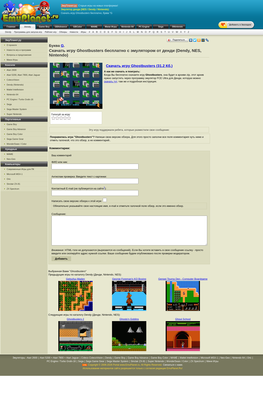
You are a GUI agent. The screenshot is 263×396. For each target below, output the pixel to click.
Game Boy (44, 26)
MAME (94, 26)
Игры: (84, 32)
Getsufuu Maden (75, 284)
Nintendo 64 (127, 26)
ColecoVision (13, 80)
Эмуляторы (19, 363)
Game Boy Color (15, 134)
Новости (74, 32)
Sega (160, 26)
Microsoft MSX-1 (15, 174)
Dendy (27, 26)
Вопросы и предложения (19, 55)
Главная (11, 26)
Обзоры (63, 32)
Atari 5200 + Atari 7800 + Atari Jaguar (59, 363)
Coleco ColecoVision (92, 363)
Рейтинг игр (51, 32)
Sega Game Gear (15, 139)
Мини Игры (111, 26)
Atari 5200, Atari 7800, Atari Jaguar (23, 75)
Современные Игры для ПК (20, 169)
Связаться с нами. (173, 370)
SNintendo (177, 26)
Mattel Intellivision (15, 89)
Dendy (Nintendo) (15, 85)
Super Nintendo (14, 114)
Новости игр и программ (19, 50)
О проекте (12, 45)
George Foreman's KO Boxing (129, 284)
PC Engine (144, 26)
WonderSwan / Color (16, 144)
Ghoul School (183, 324)
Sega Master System (17, 109)
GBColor (77, 26)
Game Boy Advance (16, 129)
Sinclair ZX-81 (13, 184)
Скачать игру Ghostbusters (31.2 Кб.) (139, 66)
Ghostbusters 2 (75, 324)
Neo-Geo (11, 159)
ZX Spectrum (13, 189)
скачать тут (110, 81)
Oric (9, 179)
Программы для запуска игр (28, 32)
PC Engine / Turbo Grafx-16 (20, 99)
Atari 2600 (11, 70)
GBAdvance (61, 26)
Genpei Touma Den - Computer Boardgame (182, 284)
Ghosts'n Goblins (129, 324)
